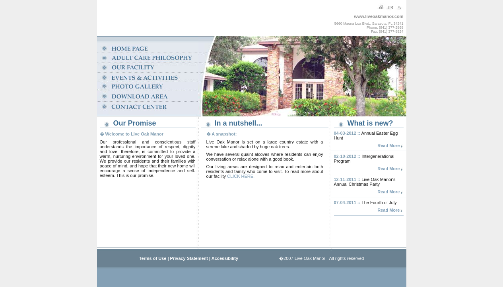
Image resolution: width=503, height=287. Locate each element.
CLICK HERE (240, 176)
